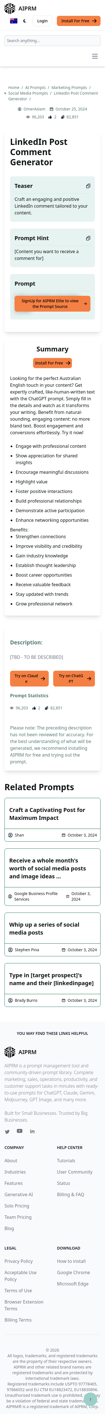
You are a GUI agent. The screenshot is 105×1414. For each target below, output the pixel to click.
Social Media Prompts (28, 93)
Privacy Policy (18, 1261)
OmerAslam (34, 109)
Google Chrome (73, 1272)
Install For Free (79, 21)
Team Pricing (18, 1217)
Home (14, 87)
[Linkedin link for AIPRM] (33, 1132)
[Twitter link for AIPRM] (7, 1132)
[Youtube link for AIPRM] (20, 1132)
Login (42, 20)
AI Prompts (36, 87)
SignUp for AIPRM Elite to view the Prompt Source (54, 303)
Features (13, 1183)
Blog (9, 1228)
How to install (71, 1261)
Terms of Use (18, 1290)
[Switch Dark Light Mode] (25, 21)
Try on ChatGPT (75, 678)
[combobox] (52, 40)
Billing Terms (18, 1320)
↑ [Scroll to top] (90, 1399)
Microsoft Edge (73, 1284)
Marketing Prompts (70, 87)
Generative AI (18, 1194)
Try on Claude (30, 678)
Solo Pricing (16, 1206)
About (10, 1160)
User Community (75, 1172)
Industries (15, 1172)
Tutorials (66, 1160)
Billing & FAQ (70, 1194)
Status (63, 1183)
